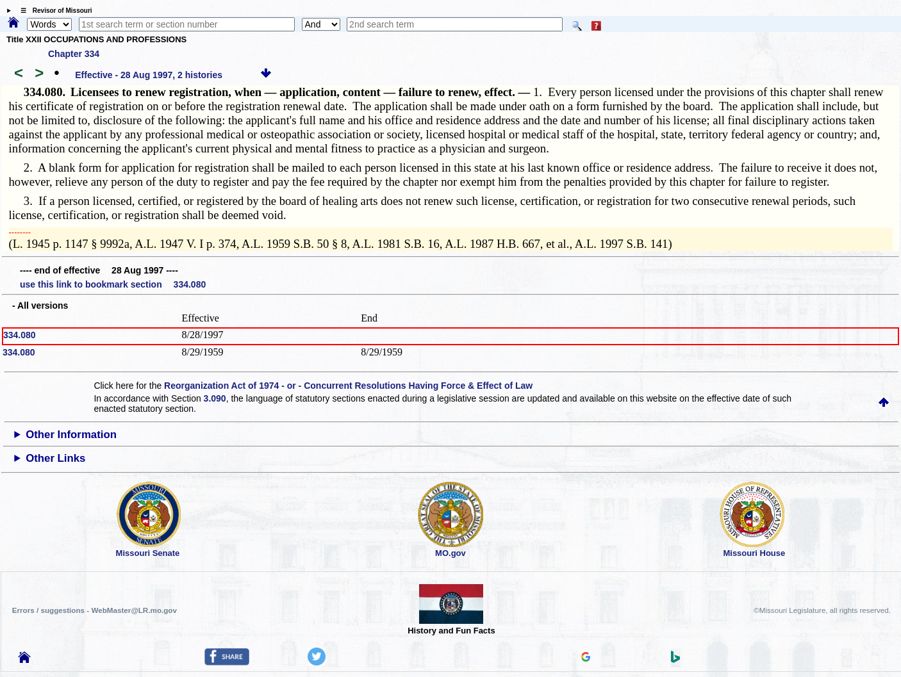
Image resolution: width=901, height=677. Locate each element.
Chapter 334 (73, 54)
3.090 (215, 398)
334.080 (19, 335)
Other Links (55, 458)
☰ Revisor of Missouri (53, 10)
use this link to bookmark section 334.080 (113, 284)
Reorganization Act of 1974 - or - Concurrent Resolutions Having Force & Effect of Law (348, 385)
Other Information (71, 434)
